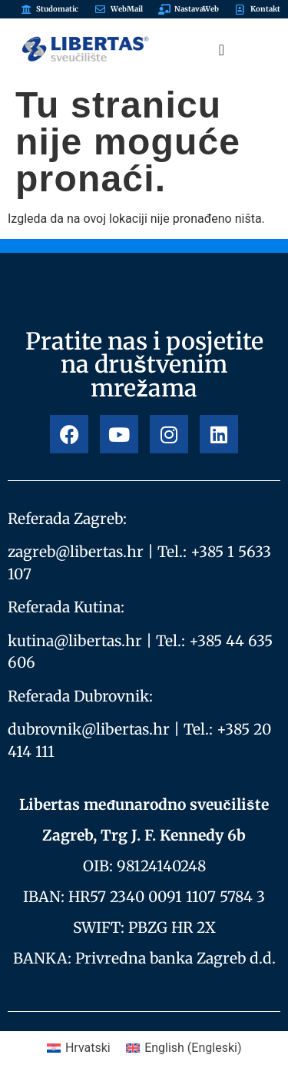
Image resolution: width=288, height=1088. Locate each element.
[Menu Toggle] (221, 50)
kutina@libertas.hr (75, 641)
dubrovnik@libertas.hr (89, 729)
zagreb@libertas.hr (76, 551)
